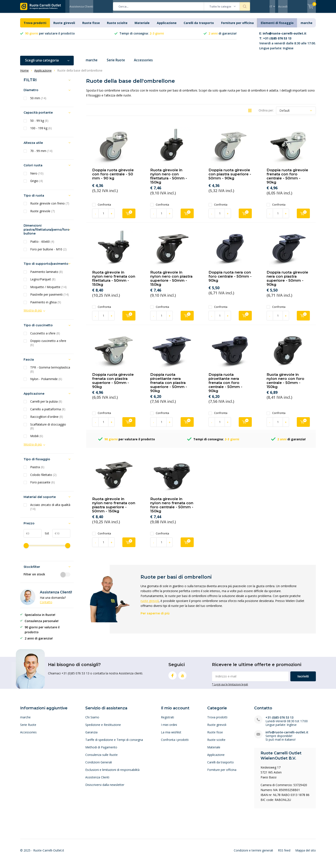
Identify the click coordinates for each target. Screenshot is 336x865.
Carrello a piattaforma (47, 412)
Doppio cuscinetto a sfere (48, 346)
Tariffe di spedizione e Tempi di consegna (114, 743)
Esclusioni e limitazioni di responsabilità (112, 773)
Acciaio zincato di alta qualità (50, 510)
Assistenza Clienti (81, 6)
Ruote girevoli (64, 26)
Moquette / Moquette (48, 290)
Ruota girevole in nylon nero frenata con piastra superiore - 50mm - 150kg (113, 508)
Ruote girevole (42, 214)
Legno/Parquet (43, 282)
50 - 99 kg (39, 124)
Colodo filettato (43, 478)
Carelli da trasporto (199, 26)
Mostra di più (33, 313)
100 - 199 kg (41, 131)
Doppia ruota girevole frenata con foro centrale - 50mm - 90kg (287, 179)
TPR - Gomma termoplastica (50, 373)
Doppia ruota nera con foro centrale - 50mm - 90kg (230, 279)
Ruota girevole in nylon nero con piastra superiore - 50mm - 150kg (171, 281)
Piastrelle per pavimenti (49, 298)
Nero (37, 177)
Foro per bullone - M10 (48, 252)
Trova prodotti (35, 26)
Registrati (167, 720)
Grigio (36, 184)
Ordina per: (266, 113)
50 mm (38, 101)
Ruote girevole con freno (49, 207)
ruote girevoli (150, 604)
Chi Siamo (92, 720)
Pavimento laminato (46, 275)
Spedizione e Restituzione (103, 728)
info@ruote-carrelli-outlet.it (287, 735)
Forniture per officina (237, 26)
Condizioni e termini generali (253, 853)
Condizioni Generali (98, 765)
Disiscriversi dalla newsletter (104, 788)
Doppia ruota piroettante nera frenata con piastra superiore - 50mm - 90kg (168, 386)
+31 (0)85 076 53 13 (279, 720)
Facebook (172, 678)
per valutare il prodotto (50, 37)
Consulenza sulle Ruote (101, 758)
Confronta (101, 208)
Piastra (37, 470)
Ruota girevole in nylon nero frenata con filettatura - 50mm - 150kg (113, 281)
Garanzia (91, 735)
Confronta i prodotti (175, 743)
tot (45, 536)
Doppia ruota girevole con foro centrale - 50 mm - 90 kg (113, 177)
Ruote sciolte (117, 26)
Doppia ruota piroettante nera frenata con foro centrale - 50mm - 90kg (225, 386)
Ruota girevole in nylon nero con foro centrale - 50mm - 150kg (285, 384)
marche (306, 26)
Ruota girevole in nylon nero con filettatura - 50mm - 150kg (168, 179)
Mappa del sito (305, 853)
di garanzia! (222, 37)
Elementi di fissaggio (277, 26)
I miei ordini (169, 728)
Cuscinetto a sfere (45, 336)
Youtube (182, 678)
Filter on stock (47, 577)
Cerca (245, 6)
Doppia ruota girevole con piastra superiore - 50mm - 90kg (229, 177)
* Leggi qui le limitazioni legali (230, 687)
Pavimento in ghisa (45, 305)
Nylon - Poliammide (46, 382)
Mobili (36, 439)
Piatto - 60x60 (42, 245)
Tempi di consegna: (141, 37)
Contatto (46, 605)
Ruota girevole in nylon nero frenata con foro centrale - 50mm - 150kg (171, 508)
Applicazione (167, 26)
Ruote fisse (91, 26)
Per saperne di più (155, 616)
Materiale (142, 26)
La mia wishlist (171, 735)
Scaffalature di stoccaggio (48, 430)
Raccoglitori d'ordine (46, 420)
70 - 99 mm (41, 154)
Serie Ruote (118, 63)
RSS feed (284, 853)
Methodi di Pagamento (101, 750)
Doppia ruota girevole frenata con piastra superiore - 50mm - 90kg (113, 384)
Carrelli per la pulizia (46, 405)
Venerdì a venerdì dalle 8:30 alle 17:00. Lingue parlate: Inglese (287, 44)
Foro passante (42, 485)
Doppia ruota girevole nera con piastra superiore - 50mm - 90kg (287, 281)
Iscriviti (303, 679)
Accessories (147, 63)
